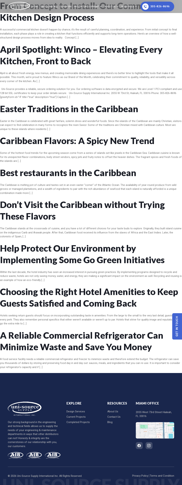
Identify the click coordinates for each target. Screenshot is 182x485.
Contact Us (114, 416)
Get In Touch (177, 326)
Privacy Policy (140, 475)
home (35, 6)
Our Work (66, 6)
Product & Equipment (86, 6)
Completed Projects (78, 422)
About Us (110, 6)
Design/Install (49, 6)
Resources (127, 6)
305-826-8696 (156, 6)
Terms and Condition (162, 475)
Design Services (75, 411)
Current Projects (76, 416)
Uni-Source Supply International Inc (37, 476)
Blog (110, 422)
